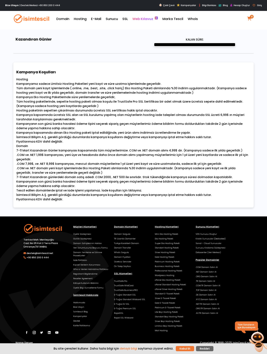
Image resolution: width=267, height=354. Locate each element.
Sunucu (112, 18)
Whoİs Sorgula (121, 252)
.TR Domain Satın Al (205, 281)
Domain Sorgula (122, 234)
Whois (193, 18)
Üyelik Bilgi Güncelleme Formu (88, 287)
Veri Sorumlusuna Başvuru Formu (90, 247)
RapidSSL (118, 313)
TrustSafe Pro (120, 281)
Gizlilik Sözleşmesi (82, 238)
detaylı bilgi (128, 348)
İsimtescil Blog (80, 311)
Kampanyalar (186, 5)
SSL (125, 18)
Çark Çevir (167, 5)
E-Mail (96, 18)
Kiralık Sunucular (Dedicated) (211, 238)
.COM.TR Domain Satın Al (208, 285)
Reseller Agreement (83, 278)
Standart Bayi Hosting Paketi (169, 316)
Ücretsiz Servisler (122, 261)
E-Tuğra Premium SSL (125, 308)
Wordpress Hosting (164, 275)
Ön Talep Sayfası (122, 266)
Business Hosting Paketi (167, 266)
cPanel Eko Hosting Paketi (167, 279)
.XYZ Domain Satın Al (206, 299)
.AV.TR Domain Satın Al (207, 313)
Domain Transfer (122, 247)
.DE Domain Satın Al (205, 294)
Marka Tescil (172, 18)
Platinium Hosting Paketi (167, 261)
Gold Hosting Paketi (164, 257)
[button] (257, 340)
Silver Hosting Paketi (165, 252)
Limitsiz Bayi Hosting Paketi (168, 325)
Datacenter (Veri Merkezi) (208, 252)
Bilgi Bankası (207, 5)
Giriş (257, 5)
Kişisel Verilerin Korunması (86, 264)
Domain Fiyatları (122, 257)
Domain (62, 18)
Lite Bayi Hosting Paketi (166, 311)
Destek (76, 320)
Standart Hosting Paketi (167, 247)
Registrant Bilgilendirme (85, 273)
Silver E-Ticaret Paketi (165, 298)
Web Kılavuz (145, 18)
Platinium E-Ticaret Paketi (167, 307)
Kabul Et (184, 348)
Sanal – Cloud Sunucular (208, 243)
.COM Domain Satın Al (207, 267)
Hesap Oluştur (240, 5)
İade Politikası (80, 260)
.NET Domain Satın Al (206, 271)
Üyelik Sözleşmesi (82, 234)
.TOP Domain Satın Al (206, 290)
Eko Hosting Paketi (164, 238)
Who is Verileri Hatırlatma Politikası (90, 269)
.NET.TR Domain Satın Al (207, 304)
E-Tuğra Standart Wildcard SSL (129, 299)
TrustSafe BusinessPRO (126, 290)
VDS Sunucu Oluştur (206, 234)
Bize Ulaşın (78, 306)
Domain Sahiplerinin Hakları (87, 243)
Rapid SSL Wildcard (123, 317)
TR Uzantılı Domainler (125, 238)
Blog (223, 5)
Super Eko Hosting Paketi (167, 243)
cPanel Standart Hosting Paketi (170, 284)
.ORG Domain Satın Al (206, 276)
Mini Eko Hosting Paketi (166, 234)
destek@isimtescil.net (40, 253)
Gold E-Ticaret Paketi (165, 302)
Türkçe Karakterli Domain (126, 243)
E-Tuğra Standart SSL (125, 294)
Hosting (80, 18)
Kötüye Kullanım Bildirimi (85, 283)
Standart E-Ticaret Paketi (167, 293)
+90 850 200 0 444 (49, 5)
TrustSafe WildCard (124, 285)
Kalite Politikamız (81, 325)
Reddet (205, 348)
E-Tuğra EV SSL (121, 304)
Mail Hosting (161, 330)
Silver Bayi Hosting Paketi (167, 321)
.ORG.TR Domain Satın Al (208, 308)
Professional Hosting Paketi (168, 270)
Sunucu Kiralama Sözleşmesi (210, 247)
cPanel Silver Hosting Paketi (168, 289)
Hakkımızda (79, 302)
